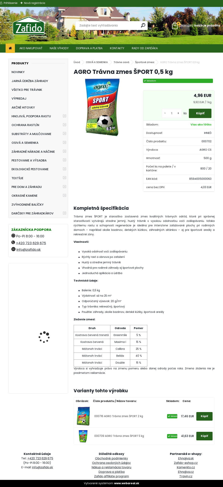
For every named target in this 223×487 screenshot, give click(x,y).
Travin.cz (185, 476)
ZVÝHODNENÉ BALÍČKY (28, 204)
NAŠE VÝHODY (59, 48)
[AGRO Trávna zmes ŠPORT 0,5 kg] (102, 107)
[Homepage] (10, 48)
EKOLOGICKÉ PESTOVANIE (30, 169)
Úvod (77, 62)
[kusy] (170, 113)
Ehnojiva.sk (186, 458)
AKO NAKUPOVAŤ (30, 48)
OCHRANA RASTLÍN (25, 125)
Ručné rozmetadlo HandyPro (45, 322)
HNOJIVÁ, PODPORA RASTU (31, 116)
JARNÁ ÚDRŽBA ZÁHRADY (30, 81)
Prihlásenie (11, 3)
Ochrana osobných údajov (111, 463)
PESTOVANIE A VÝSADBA (29, 160)
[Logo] (28, 25)
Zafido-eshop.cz (186, 463)
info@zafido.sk (28, 249)
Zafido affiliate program (111, 476)
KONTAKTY (117, 48)
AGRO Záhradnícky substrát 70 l (45, 351)
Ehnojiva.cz (186, 472)
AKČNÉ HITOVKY (23, 107)
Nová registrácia (34, 3)
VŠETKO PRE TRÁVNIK (27, 90)
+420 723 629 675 (31, 243)
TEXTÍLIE (17, 178)
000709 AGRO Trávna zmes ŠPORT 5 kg (119, 436)
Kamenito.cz (186, 467)
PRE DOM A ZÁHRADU (27, 187)
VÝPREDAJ (19, 98)
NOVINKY (18, 72)
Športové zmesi (144, 62)
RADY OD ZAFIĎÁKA (145, 48)
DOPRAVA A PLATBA (89, 48)
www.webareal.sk (126, 483)
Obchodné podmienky (111, 458)
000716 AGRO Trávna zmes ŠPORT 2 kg (118, 416)
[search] (143, 25)
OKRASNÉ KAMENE (24, 196)
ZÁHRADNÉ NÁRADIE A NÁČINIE (33, 152)
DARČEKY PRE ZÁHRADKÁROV (33, 213)
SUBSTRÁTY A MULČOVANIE (31, 134)
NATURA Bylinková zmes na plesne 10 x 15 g (48, 282)
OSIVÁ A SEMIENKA (25, 143)
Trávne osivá (121, 62)
